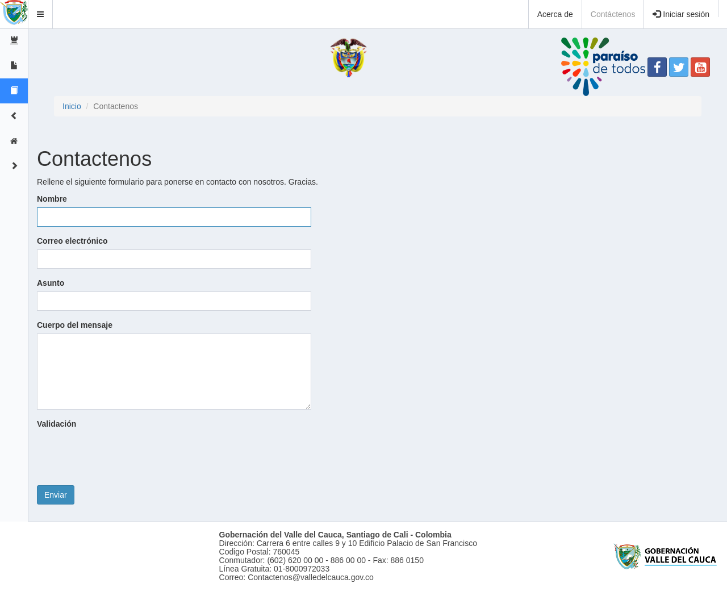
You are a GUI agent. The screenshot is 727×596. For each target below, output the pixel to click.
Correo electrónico (72, 240)
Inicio (71, 106)
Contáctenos (613, 14)
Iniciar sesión (681, 14)
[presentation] (123, 454)
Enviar (55, 494)
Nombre (52, 198)
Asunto (50, 282)
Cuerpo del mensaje (74, 325)
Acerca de (555, 14)
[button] (40, 14)
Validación (56, 423)
